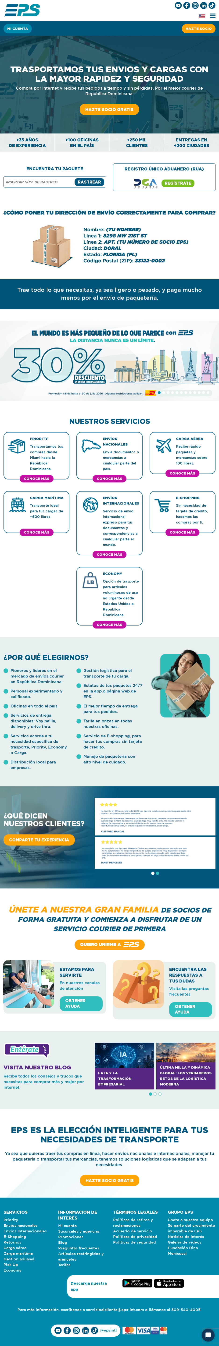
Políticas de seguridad (134, 1242)
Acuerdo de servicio (132, 1231)
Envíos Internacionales (25, 1231)
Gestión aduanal (19, 1259)
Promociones (70, 1237)
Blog (62, 1242)
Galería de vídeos (184, 1242)
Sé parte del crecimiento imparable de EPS (191, 1228)
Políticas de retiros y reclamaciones (133, 1222)
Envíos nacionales (21, 1225)
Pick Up (11, 1265)
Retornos (12, 1242)
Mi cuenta (17, 29)
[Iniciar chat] (208, 1335)
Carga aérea (15, 1248)
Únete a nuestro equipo (190, 1220)
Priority (11, 1220)
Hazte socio (199, 29)
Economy (13, 1270)
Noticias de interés (186, 1237)
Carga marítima (18, 1253)
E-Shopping (15, 1237)
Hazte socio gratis (109, 109)
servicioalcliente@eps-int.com (115, 1310)
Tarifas (64, 1265)
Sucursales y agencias (79, 1231)
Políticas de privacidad (135, 1237)
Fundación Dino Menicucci (183, 1250)
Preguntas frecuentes (78, 1248)
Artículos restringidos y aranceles (81, 1256)
